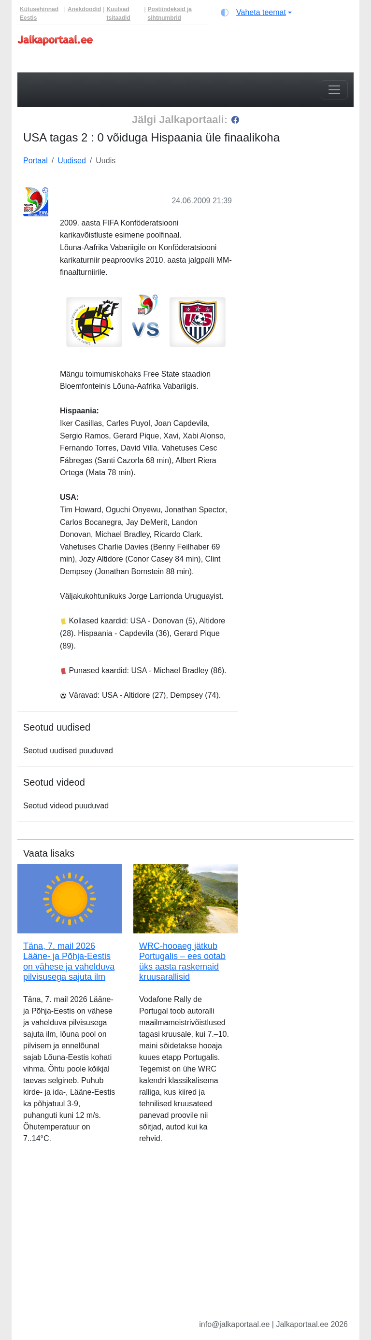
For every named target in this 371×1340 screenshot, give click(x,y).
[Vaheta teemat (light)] (256, 12)
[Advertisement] (301, 228)
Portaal (35, 160)
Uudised (71, 160)
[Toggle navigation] (334, 89)
